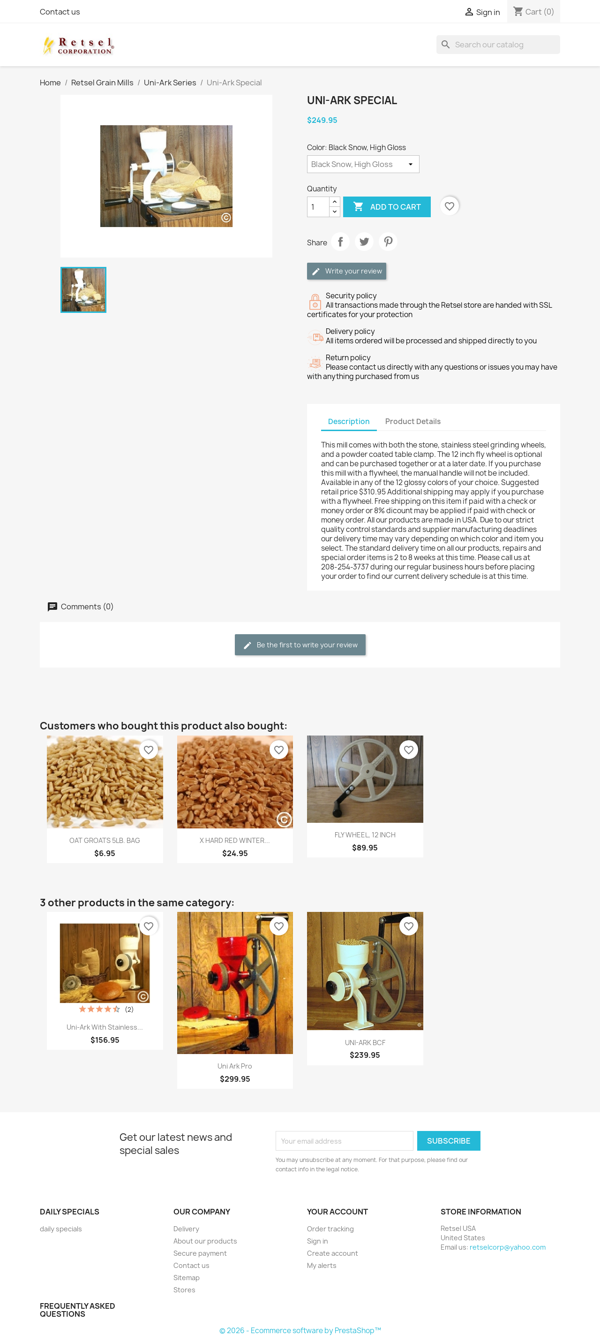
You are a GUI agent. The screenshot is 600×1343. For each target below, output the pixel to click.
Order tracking (330, 1228)
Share (340, 241)
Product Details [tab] (413, 421)
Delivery (186, 1228)
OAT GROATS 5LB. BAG (104, 840)
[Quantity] (318, 207)
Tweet (364, 241)
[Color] (363, 164)
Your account (337, 1211)
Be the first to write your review (300, 645)
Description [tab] (349, 421)
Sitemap (186, 1277)
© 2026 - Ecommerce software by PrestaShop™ (300, 1330)
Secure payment (200, 1253)
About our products (205, 1241)
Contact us (60, 12)
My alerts (322, 1265)
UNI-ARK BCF (365, 1042)
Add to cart (387, 207)
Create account (332, 1253)
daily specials (61, 1228)
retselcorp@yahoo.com (508, 1247)
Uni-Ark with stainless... (105, 1027)
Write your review (346, 271)
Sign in (317, 1241)
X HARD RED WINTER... (235, 840)
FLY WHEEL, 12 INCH (365, 834)
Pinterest (388, 241)
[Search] (498, 44)
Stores (184, 1289)
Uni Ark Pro (235, 1066)
